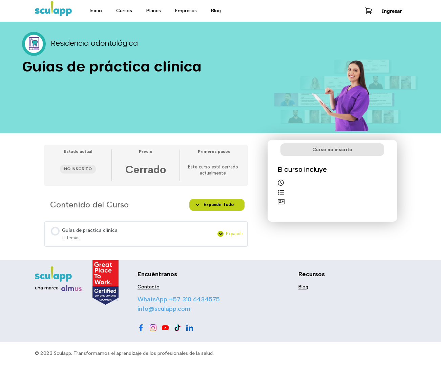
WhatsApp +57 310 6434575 (179, 299)
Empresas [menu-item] (186, 11)
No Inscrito (78, 168)
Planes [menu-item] (153, 11)
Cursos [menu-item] (124, 11)
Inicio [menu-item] (96, 11)
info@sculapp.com (164, 308)
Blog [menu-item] (216, 11)
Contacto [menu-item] (149, 287)
